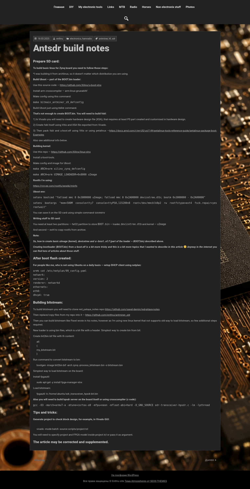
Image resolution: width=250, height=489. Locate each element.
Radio (133, 7)
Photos (190, 7)
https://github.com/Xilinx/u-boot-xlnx (80, 85)
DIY (71, 7)
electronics (75, 38)
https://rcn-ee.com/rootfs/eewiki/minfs (55, 185)
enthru (59, 38)
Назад (40, 460)
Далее (210, 460)
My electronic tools (91, 7)
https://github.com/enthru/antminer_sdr (107, 314)
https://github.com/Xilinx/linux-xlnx (71, 151)
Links (110, 7)
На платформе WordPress (125, 475)
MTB (122, 7)
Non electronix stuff (168, 7)
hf (110, 38)
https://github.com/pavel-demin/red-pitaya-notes (132, 309)
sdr (113, 38)
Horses (146, 7)
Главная (59, 7)
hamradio (87, 38)
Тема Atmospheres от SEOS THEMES (146, 481)
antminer (103, 38)
